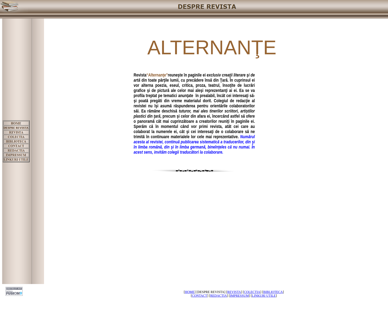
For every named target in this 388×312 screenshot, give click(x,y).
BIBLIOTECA (273, 292)
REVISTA (234, 292)
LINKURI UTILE (264, 295)
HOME (189, 292)
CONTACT (199, 295)
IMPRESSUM (239, 295)
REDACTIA (218, 295)
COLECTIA (252, 292)
